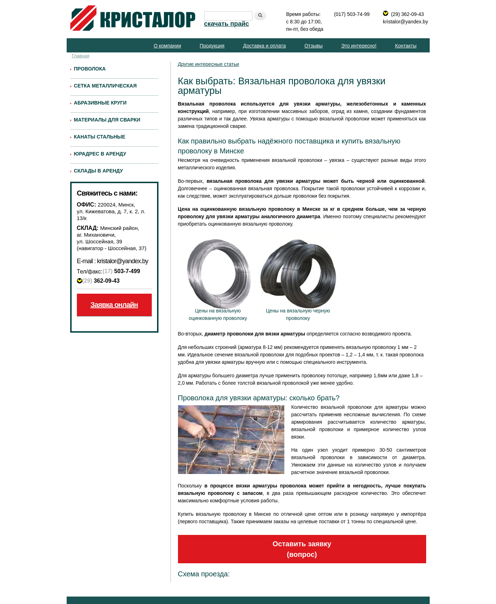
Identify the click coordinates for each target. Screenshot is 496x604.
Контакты (405, 46)
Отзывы (314, 46)
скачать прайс (226, 23)
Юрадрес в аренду (100, 154)
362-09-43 (101, 281)
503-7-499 (121, 271)
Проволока (90, 69)
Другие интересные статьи (208, 64)
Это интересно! (359, 46)
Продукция (212, 46)
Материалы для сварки (107, 120)
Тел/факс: (90, 272)
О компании (167, 46)
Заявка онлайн (114, 305)
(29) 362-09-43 (407, 14)
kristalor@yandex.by (405, 21)
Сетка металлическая (105, 86)
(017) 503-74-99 (351, 14)
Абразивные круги (100, 103)
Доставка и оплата (264, 46)
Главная (80, 55)
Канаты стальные (99, 137)
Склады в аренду (98, 171)
